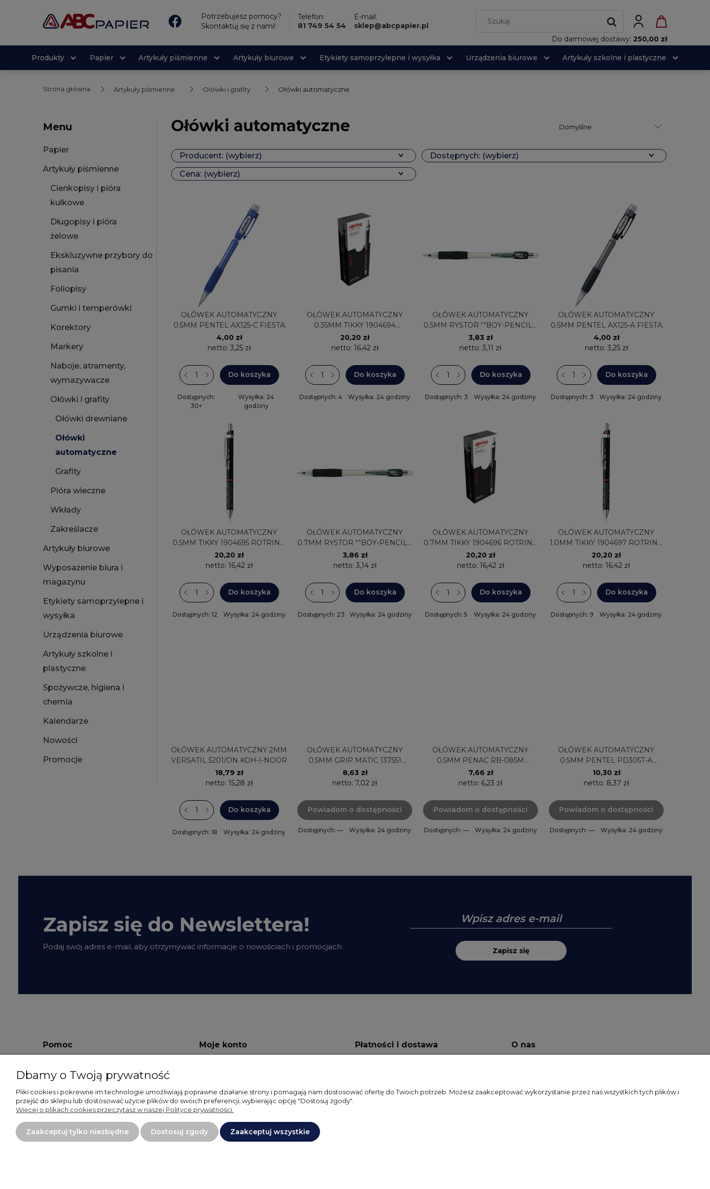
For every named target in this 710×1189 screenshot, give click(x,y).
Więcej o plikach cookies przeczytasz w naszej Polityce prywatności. (125, 1110)
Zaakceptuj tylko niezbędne (77, 1131)
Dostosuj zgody (179, 1131)
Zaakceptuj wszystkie (270, 1131)
